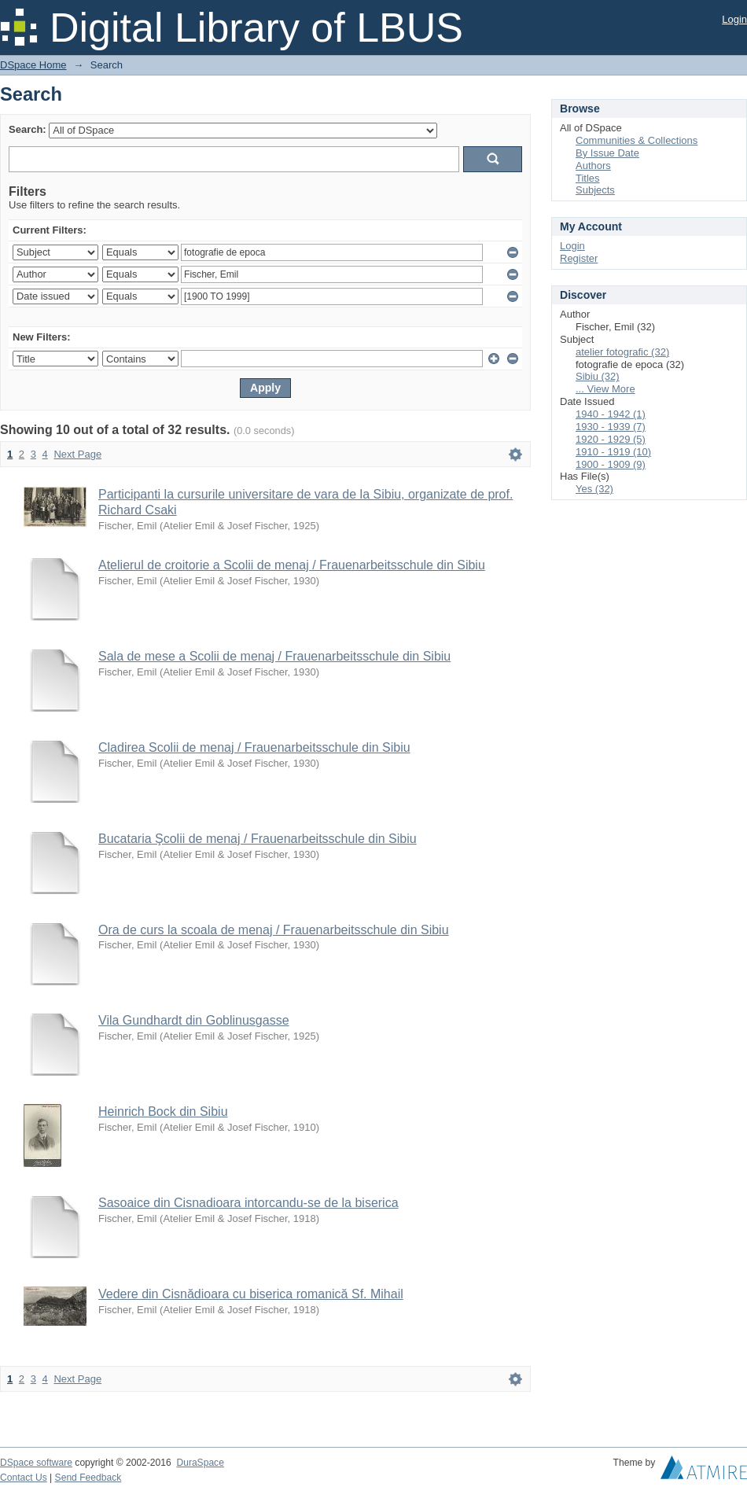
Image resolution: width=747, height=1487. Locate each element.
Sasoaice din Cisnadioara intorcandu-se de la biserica (248, 1202)
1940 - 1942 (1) (611, 414)
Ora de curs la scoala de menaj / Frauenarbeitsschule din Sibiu (273, 930)
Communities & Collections (636, 140)
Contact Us (23, 1477)
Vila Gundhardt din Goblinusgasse (193, 1020)
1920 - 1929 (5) (611, 439)
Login (734, 19)
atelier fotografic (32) (622, 352)
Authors (593, 165)
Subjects (595, 190)
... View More (605, 389)
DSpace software (36, 1462)
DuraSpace (199, 1462)
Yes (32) (594, 489)
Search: (27, 129)
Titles (588, 178)
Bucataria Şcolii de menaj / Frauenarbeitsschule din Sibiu (257, 838)
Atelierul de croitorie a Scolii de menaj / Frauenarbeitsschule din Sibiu (291, 565)
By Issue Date (607, 153)
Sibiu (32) (598, 376)
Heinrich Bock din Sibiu (163, 1111)
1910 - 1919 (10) (613, 452)
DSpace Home (33, 65)
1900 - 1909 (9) (611, 464)
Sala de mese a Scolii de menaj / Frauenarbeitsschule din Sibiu (274, 656)
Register (579, 258)
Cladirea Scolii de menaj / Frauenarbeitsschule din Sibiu (254, 747)
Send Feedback (88, 1477)
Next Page (77, 454)
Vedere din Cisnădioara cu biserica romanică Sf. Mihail (250, 1294)
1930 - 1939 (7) (611, 426)
